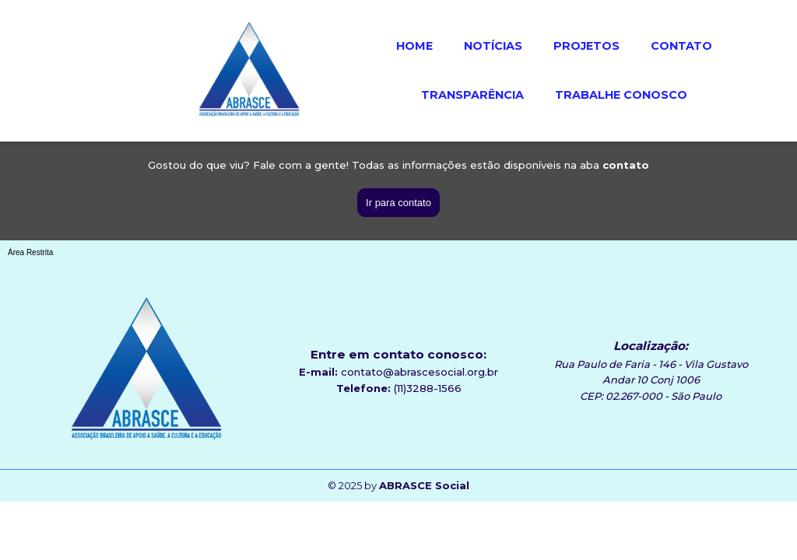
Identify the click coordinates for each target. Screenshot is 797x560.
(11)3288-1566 (428, 388)
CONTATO (681, 46)
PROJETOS (586, 46)
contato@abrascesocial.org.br (419, 372)
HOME (414, 46)
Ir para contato (398, 202)
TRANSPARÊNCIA (472, 95)
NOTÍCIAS (493, 46)
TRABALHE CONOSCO (621, 95)
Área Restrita (30, 252)
